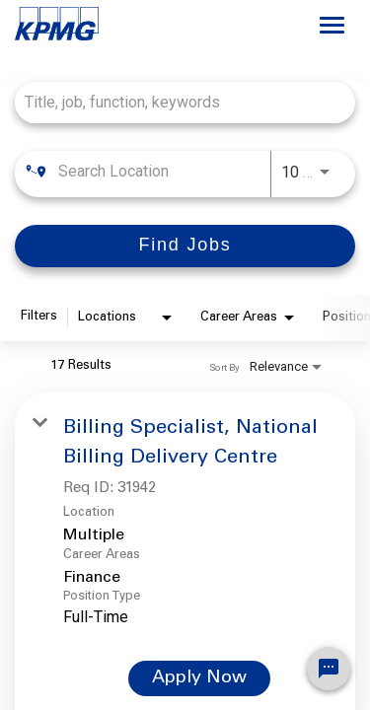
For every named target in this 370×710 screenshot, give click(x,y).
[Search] (185, 246)
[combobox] (175, 102)
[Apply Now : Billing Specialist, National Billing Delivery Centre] (199, 678)
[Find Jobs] (185, 246)
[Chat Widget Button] (328, 668)
